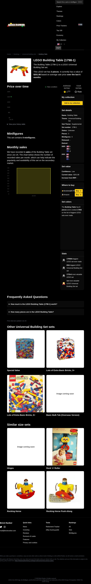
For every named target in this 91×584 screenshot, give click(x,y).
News (25, 527)
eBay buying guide (52, 530)
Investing (26, 530)
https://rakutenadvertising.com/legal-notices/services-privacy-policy (34, 560)
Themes (59, 11)
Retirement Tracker (53, 527)
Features (26, 539)
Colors (59, 21)
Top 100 (59, 30)
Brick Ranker (6, 523)
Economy (60, 35)
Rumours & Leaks (29, 536)
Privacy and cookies (30, 542)
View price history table (17, 124)
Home (9, 54)
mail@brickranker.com (8, 531)
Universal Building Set (29, 54)
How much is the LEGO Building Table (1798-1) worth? (34, 304)
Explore (59, 6)
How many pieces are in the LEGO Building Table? (32, 312)
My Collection (61, 40)
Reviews (26, 533)
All (70, 527)
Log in (58, 48)
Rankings (60, 16)
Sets (70, 530)
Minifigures (73, 533)
